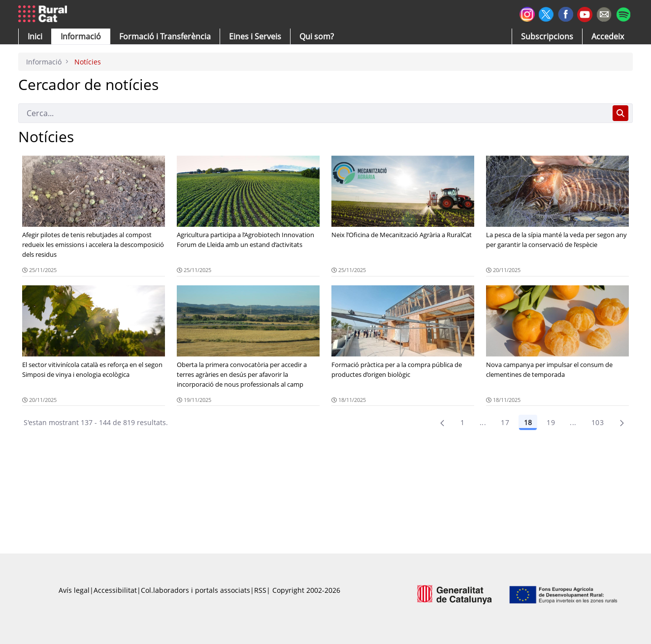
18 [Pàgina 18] (528, 422)
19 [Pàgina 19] (551, 422)
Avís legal (74, 590)
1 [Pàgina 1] (462, 422)
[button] (35, 36)
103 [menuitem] (597, 422)
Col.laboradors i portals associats (195, 590)
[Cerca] (313, 113)
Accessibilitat (115, 590)
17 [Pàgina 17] (505, 422)
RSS (260, 590)
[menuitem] (165, 36)
